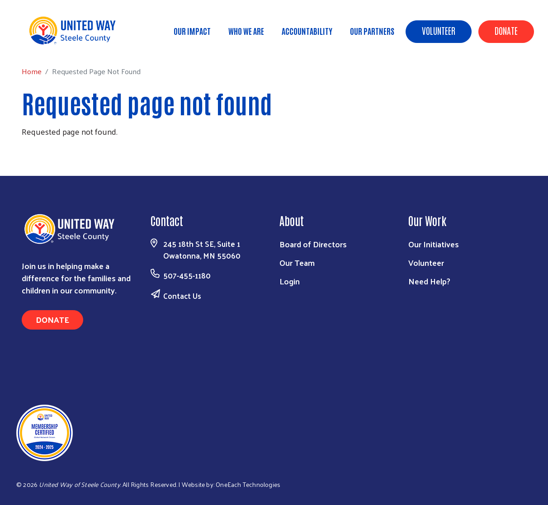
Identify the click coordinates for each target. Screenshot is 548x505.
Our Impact (192, 30)
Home (53, 43)
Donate (506, 30)
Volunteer (438, 30)
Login (289, 281)
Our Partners (372, 30)
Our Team (297, 262)
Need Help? (429, 281)
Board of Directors (313, 244)
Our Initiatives (433, 244)
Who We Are (246, 30)
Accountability (307, 30)
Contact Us (182, 295)
